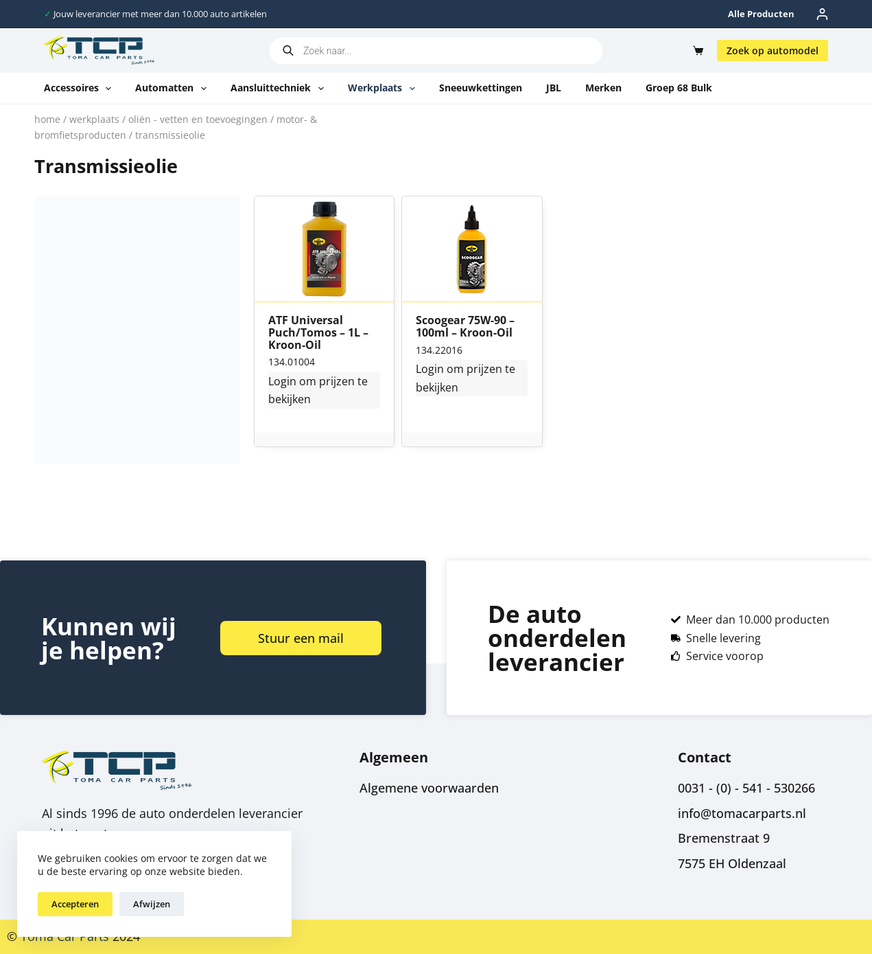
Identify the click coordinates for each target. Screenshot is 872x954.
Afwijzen (151, 904)
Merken (603, 87)
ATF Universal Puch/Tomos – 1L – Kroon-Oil (318, 333)
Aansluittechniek (280, 88)
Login (282, 381)
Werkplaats (384, 88)
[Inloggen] (822, 14)
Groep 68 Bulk (679, 87)
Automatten (173, 88)
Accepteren (75, 904)
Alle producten (761, 14)
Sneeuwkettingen (480, 87)
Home (47, 119)
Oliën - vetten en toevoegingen (198, 119)
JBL (553, 87)
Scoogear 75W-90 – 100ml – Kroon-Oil (465, 327)
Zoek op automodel (772, 50)
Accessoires (80, 88)
